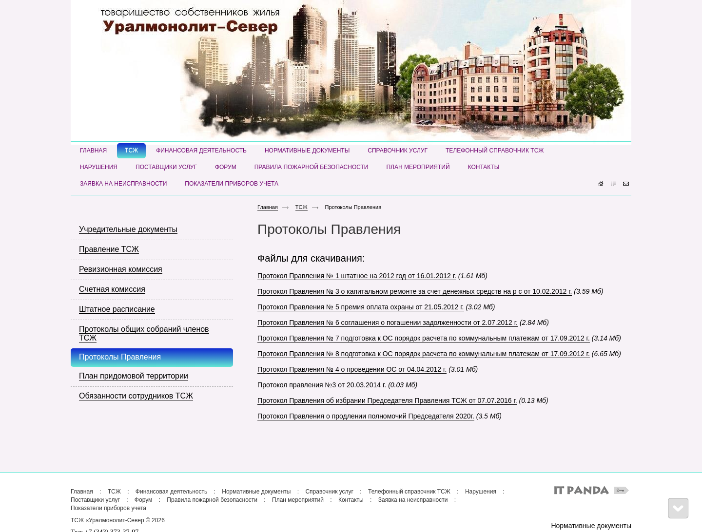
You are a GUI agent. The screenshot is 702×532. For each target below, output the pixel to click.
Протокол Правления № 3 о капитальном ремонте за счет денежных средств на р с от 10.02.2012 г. (414, 291)
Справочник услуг (329, 491)
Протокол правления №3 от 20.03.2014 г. (321, 385)
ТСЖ (301, 207)
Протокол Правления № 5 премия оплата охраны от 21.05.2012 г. (360, 307)
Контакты (351, 499)
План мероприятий (298, 499)
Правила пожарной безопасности (212, 499)
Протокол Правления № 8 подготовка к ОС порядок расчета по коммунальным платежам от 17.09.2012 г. (423, 354)
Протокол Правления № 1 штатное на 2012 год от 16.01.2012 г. (356, 276)
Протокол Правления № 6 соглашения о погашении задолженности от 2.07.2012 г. (387, 322)
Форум (143, 499)
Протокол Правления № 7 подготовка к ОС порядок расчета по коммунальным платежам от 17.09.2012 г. (423, 338)
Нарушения (480, 491)
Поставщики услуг (95, 499)
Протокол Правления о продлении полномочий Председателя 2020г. (365, 416)
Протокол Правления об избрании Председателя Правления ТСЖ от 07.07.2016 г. (387, 400)
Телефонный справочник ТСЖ (409, 491)
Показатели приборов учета (108, 508)
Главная (267, 207)
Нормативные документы (256, 491)
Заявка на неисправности (413, 499)
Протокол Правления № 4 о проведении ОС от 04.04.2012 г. (352, 369)
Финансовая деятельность (171, 491)
